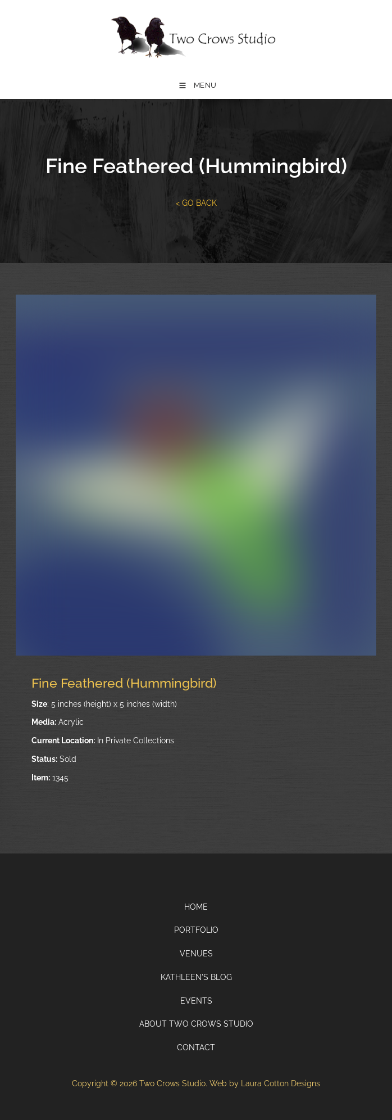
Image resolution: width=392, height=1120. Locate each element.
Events (196, 1000)
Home (196, 906)
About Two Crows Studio (196, 1023)
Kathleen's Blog (196, 977)
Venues (196, 953)
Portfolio (196, 929)
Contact (196, 1047)
